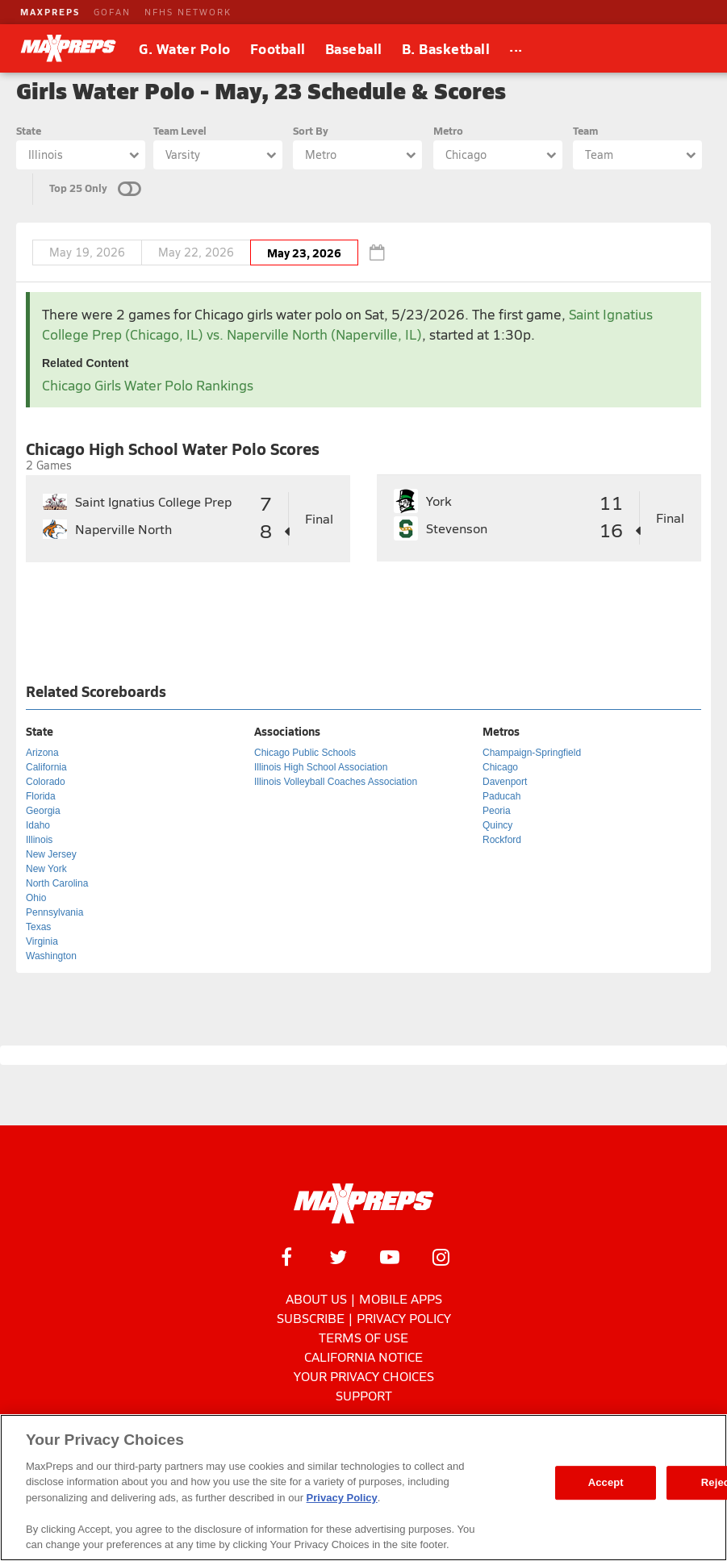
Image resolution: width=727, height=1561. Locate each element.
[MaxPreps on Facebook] (286, 1256)
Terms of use (363, 1337)
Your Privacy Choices (364, 1375)
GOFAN (112, 12)
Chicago (500, 767)
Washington (51, 956)
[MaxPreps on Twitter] (338, 1256)
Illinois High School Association (320, 767)
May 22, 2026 (196, 252)
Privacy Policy (404, 1317)
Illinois (39, 839)
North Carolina (57, 883)
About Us (316, 1298)
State (28, 130)
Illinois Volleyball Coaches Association (335, 781)
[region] (363, 1487)
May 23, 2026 (304, 252)
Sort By (310, 130)
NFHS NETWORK (188, 12)
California (46, 767)
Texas (38, 927)
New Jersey (51, 854)
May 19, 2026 (87, 252)
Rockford (502, 839)
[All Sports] (516, 48)
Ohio (36, 898)
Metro (448, 130)
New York (46, 868)
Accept (606, 1482)
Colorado (45, 781)
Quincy (497, 825)
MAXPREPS (50, 12)
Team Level (180, 130)
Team (585, 130)
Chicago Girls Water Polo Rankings (147, 385)
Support (364, 1395)
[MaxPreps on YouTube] (389, 1256)
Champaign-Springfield (532, 752)
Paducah (501, 796)
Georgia (43, 810)
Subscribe (311, 1317)
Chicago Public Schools (305, 752)
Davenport (505, 781)
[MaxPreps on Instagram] (441, 1256)
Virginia (42, 941)
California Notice (363, 1356)
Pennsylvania (54, 912)
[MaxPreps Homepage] (363, 1203)
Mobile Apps (400, 1298)
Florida (41, 796)
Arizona (42, 752)
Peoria (497, 810)
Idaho (38, 825)
